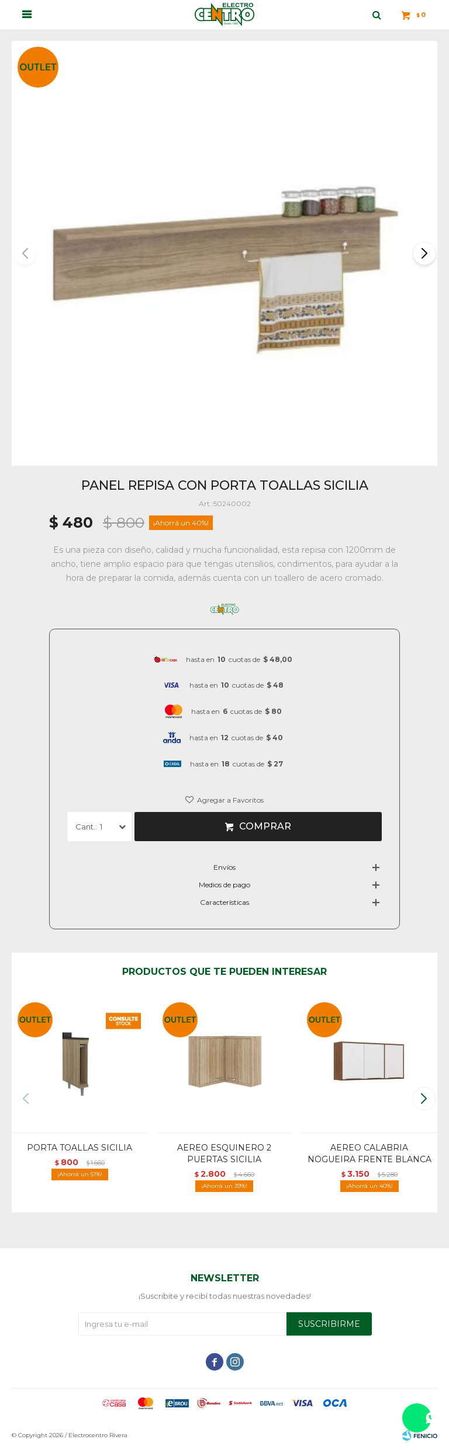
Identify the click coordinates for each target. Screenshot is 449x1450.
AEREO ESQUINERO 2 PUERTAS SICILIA (224, 1153)
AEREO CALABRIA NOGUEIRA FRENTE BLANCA (369, 1153)
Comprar (265, 826)
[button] (423, 253)
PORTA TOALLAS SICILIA (79, 1147)
